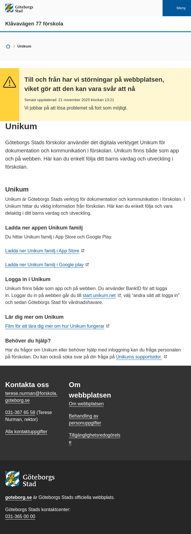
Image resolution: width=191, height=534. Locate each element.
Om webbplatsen (86, 403)
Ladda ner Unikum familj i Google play (44, 264)
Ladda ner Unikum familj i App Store (42, 250)
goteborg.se (18, 497)
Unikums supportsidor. (139, 356)
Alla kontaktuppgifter (26, 431)
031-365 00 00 (20, 516)
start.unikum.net (99, 295)
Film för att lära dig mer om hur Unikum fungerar (54, 326)
